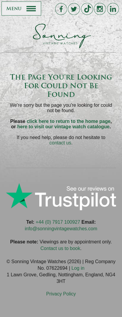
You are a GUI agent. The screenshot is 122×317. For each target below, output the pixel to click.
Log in (77, 268)
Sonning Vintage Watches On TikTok (87, 9)
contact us (60, 142)
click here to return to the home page (68, 121)
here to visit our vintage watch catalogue (63, 126)
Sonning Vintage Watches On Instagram (100, 9)
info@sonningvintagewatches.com (61, 228)
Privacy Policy (61, 293)
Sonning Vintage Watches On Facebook (61, 9)
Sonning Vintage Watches (61, 35)
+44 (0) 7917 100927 (58, 222)
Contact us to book (60, 248)
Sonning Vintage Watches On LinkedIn (113, 9)
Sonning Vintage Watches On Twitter (74, 9)
